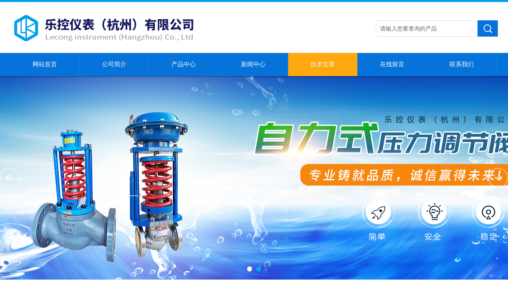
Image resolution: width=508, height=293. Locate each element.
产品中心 (184, 64)
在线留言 (392, 64)
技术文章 (322, 64)
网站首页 (45, 64)
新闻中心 (253, 64)
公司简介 (114, 64)
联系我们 (461, 64)
